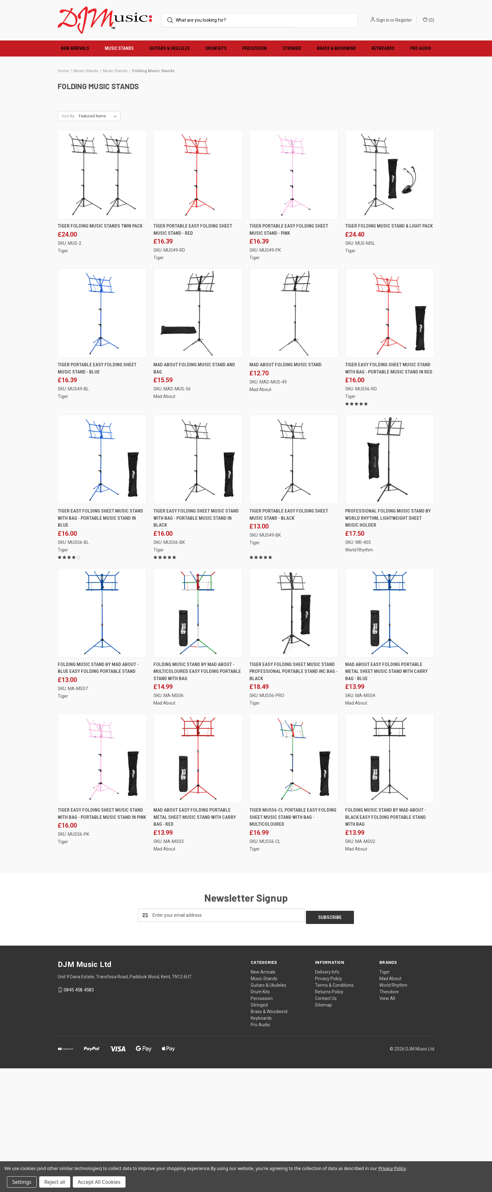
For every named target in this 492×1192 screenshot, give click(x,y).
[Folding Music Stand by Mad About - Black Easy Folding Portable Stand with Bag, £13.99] (389, 884)
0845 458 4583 (79, 1113)
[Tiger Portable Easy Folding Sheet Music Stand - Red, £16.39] (198, 300)
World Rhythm (393, 1108)
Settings (21, 1182)
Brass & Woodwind (336, 48)
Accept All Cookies (99, 1182)
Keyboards (383, 48)
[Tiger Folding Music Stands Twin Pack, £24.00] (102, 300)
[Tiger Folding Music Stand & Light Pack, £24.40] (389, 300)
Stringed (291, 48)
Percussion (254, 48)
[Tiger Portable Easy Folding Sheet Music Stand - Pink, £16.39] (294, 300)
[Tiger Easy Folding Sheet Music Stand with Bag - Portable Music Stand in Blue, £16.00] (102, 585)
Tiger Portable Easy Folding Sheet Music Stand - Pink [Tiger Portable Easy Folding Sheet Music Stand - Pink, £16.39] (288, 355)
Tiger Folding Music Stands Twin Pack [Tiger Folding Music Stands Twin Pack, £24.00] (100, 352)
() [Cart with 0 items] (428, 20)
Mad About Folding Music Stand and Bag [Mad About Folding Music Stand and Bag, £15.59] (194, 494)
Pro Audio (420, 48)
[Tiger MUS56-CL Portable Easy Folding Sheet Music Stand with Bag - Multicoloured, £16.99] (294, 884)
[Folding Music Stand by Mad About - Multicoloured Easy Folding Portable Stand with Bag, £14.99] (198, 738)
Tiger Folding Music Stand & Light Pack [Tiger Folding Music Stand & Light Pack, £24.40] (389, 352)
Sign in (382, 20)
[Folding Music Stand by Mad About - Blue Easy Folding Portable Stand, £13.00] (102, 738)
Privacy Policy (328, 1102)
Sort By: (68, 241)
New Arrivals (75, 48)
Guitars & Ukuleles (169, 48)
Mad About (390, 1102)
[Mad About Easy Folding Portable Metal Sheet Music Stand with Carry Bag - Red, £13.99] (198, 884)
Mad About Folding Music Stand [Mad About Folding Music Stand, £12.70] (285, 491)
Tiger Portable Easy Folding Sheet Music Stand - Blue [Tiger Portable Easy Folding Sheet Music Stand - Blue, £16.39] (97, 494)
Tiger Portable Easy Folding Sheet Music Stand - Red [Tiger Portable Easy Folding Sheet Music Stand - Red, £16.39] (192, 355)
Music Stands (119, 48)
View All (387, 1122)
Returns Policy (329, 1115)
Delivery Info (327, 1095)
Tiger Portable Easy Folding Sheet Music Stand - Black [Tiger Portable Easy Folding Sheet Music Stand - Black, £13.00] (288, 640)
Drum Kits (216, 48)
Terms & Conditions (334, 1108)
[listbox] (99, 242)
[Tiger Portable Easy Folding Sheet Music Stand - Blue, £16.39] (102, 439)
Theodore (389, 1115)
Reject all (54, 1182)
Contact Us (326, 1122)
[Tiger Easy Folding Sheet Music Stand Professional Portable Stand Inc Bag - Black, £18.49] (294, 738)
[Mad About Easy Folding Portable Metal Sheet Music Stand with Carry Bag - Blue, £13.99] (389, 738)
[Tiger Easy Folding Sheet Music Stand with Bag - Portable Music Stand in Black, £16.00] (198, 585)
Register (403, 20)
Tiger (384, 1095)
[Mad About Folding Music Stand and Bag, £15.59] (198, 439)
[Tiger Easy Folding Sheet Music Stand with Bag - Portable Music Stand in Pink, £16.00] (102, 884)
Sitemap (323, 1128)
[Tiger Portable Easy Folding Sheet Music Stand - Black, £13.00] (294, 585)
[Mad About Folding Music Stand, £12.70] (294, 439)
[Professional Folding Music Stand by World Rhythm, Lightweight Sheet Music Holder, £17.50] (389, 585)
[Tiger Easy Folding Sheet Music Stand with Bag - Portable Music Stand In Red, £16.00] (389, 439)
